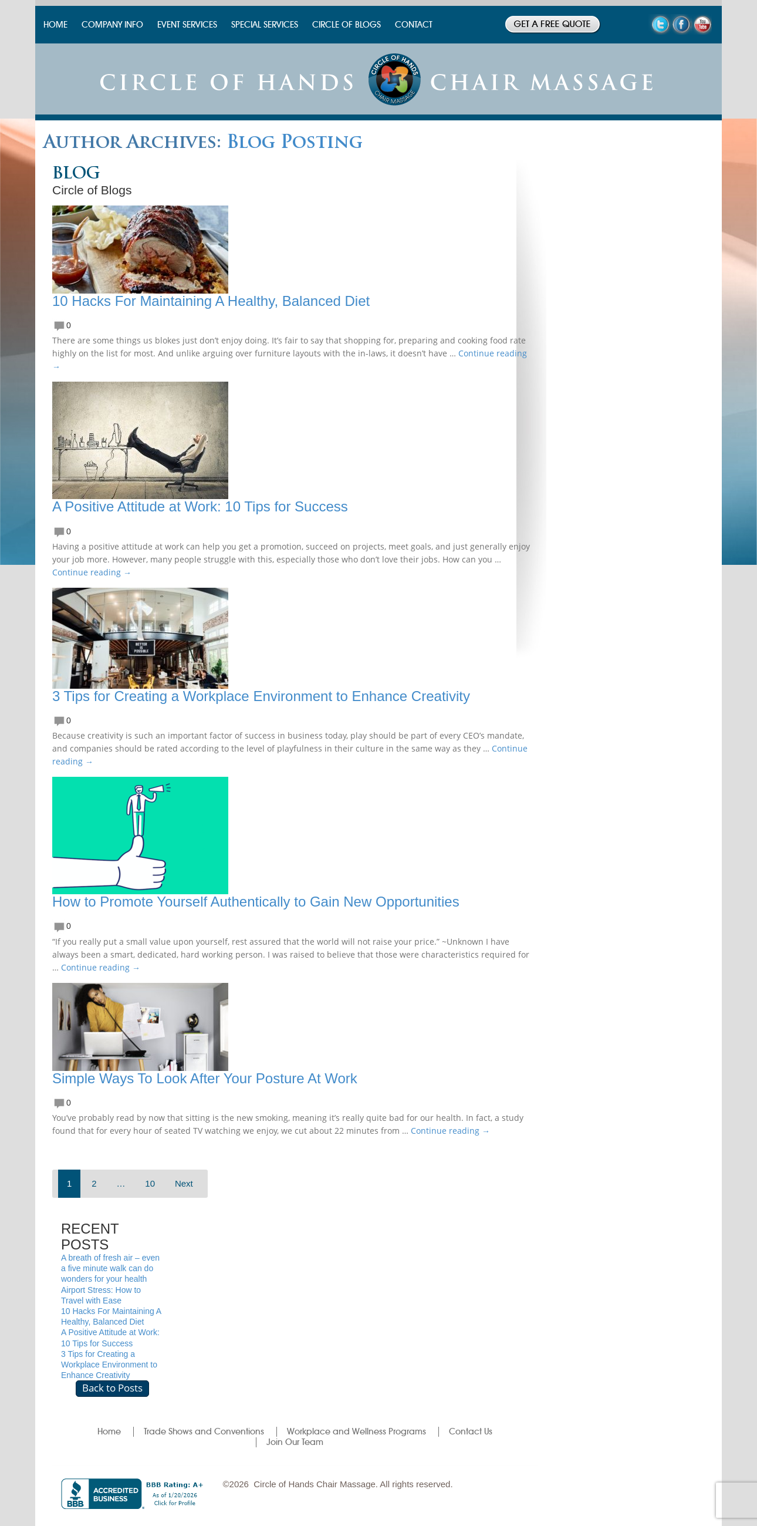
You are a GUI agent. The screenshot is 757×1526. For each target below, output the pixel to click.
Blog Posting (295, 143)
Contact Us (470, 1431)
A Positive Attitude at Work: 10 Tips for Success (200, 506)
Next (184, 1183)
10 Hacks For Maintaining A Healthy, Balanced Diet (211, 301)
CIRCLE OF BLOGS (346, 24)
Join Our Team (294, 1442)
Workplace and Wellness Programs (356, 1431)
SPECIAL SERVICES (264, 24)
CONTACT (413, 24)
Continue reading (91, 572)
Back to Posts (112, 1387)
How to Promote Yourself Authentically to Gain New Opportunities (255, 901)
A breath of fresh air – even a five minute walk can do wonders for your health (110, 1268)
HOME (55, 24)
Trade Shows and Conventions (204, 1431)
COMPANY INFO (112, 24)
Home (109, 1431)
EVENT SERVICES (187, 24)
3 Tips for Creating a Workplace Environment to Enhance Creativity (261, 696)
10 (150, 1183)
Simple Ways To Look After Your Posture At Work (204, 1078)
